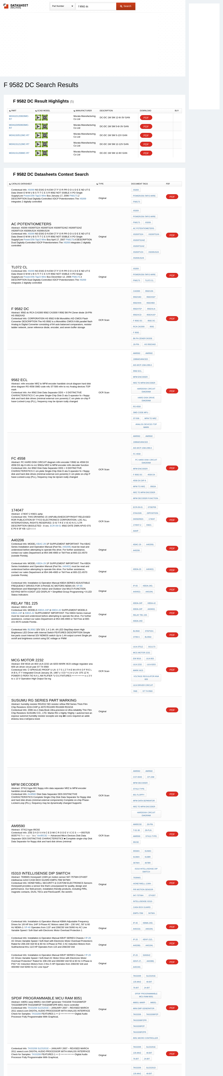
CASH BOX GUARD (142, 799)
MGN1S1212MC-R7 (19, 144)
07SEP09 (151, 445)
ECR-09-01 (55, 458)
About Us (176, 1064)
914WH (147, 754)
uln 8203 (150, 591)
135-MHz (137, 869)
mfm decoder (140, 700)
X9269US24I (153, 242)
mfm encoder (140, 343)
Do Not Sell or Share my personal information (110, 1064)
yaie (135, 612)
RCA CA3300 (138, 302)
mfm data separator (144, 710)
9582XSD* (150, 279)
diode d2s (138, 963)
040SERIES (138, 454)
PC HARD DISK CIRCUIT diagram (147, 405)
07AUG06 (137, 450)
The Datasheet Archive (16, 6)
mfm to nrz (150, 369)
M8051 (152, 886)
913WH (136, 759)
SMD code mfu (152, 365)
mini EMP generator (143, 891)
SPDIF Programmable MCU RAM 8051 (146, 880)
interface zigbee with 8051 (146, 968)
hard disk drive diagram (146, 360)
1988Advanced (140, 329)
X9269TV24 (154, 238)
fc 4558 (136, 399)
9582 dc (150, 298)
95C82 (136, 745)
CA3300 (136, 274)
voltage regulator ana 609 (146, 601)
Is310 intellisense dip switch (146, 769)
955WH (136, 754)
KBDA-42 (56, 540)
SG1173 (150, 576)
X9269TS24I (153, 228)
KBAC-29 (41, 473)
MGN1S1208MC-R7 (19, 153)
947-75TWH (138, 790)
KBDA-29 (41, 493)
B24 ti (136, 958)
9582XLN (150, 288)
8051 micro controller (145, 914)
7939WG (137, 776)
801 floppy (154, 705)
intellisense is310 (142, 795)
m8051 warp (139, 886)
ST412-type (138, 705)
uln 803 (149, 586)
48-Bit (148, 869)
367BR (147, 764)
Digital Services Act (145, 1064)
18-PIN (136, 316)
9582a (152, 425)
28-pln (147, 736)
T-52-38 (136, 736)
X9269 (31, 189)
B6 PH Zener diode (142, 312)
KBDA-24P (43, 540)
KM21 (148, 459)
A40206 (136, 480)
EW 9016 (137, 586)
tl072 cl (148, 263)
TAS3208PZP (139, 905)
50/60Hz (145, 846)
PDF (146, 117)
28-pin (149, 731)
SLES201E (43, 889)
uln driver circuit (143, 608)
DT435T (151, 790)
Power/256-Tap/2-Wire (35, 195)
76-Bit (136, 874)
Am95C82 (42, 740)
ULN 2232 (137, 591)
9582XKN (137, 283)
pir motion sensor (143, 785)
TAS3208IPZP (151, 896)
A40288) (136, 835)
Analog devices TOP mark (146, 375)
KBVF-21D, (147, 830)
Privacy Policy (77, 1064)
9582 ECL (137, 338)
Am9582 (136, 324)
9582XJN (148, 274)
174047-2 (137, 459)
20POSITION (151, 450)
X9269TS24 (138, 228)
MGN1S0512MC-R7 (19, 135)
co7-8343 (137, 696)
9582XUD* (150, 293)
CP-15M (149, 696)
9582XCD (137, 293)
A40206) (66, 476)
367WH (136, 764)
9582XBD (150, 283)
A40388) (149, 851)
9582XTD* (137, 288)
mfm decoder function (145, 435)
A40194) (148, 521)
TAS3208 (32, 889)
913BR (147, 759)
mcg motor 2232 (141, 581)
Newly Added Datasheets (54, 1064)
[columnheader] (20, 111)
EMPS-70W (138, 804)
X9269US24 (138, 242)
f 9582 (136, 307)
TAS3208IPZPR (140, 900)
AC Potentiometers (143, 223)
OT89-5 (136, 567)
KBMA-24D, (147, 814)
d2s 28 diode (149, 958)
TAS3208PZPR (139, 910)
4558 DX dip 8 (139, 421)
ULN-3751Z (138, 576)
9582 (151, 302)
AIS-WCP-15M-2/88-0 (142, 333)
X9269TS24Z (138, 238)
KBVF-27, (137, 851)
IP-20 (88, 827)
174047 (151, 454)
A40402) (66, 496)
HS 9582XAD (149, 316)
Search (125, 6)
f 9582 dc (137, 298)
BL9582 (32, 559)
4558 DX (150, 416)
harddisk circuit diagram (146, 353)
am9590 (136, 741)
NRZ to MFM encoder (144, 348)
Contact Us (163, 1064)
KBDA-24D (138, 549)
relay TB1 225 (140, 545)
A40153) (136, 819)
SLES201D (57, 963)
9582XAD (137, 279)
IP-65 (79, 515)
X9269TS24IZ (139, 233)
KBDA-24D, (147, 517)
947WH (150, 804)
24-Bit (146, 874)
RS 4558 (137, 365)
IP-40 (27, 817)
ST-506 (136, 369)
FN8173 (74, 195)
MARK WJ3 (138, 595)
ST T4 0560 (147, 612)
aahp (157, 459)
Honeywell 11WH (142, 781)
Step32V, (148, 562)
